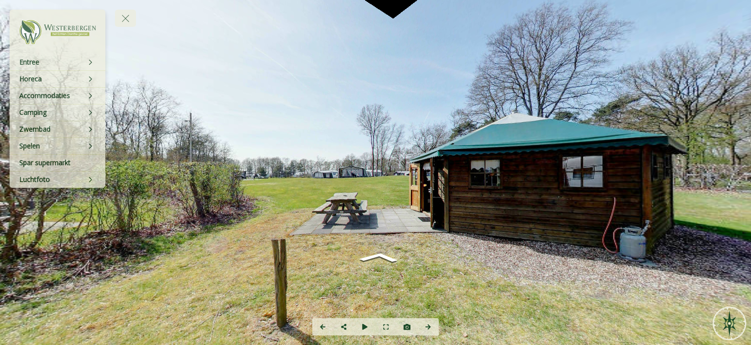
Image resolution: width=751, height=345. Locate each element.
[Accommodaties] (57, 96)
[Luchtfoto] (57, 180)
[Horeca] (57, 79)
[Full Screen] (386, 326)
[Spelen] (57, 146)
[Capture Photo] (407, 326)
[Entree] (57, 62)
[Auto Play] (365, 326)
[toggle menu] (125, 18)
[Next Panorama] (428, 326)
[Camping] (57, 112)
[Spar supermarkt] (57, 163)
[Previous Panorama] (322, 326)
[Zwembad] (57, 129)
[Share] (343, 326)
